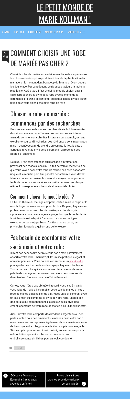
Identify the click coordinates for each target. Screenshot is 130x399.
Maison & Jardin (54, 32)
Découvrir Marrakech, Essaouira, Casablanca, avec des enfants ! (20, 378)
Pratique (19, 32)
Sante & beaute (76, 32)
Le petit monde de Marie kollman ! (65, 13)
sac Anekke (76, 261)
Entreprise (34, 32)
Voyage (6, 32)
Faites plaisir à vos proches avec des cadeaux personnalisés (67, 380)
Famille (19, 348)
